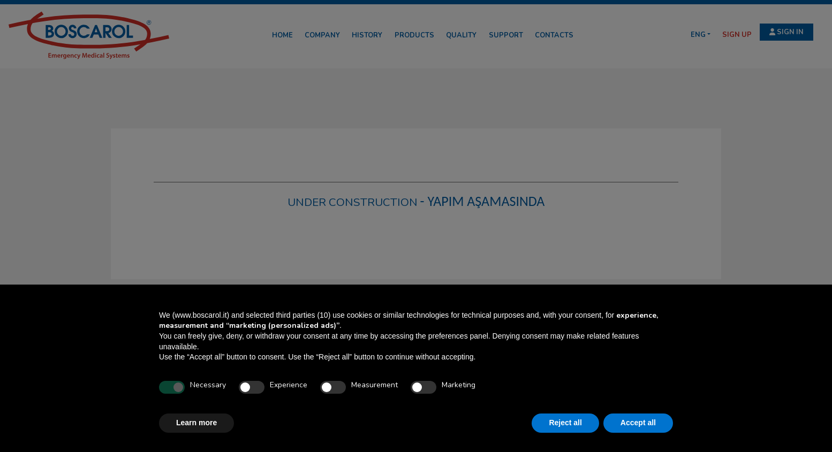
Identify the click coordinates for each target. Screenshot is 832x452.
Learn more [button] (196, 422)
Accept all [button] (638, 422)
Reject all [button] (565, 422)
